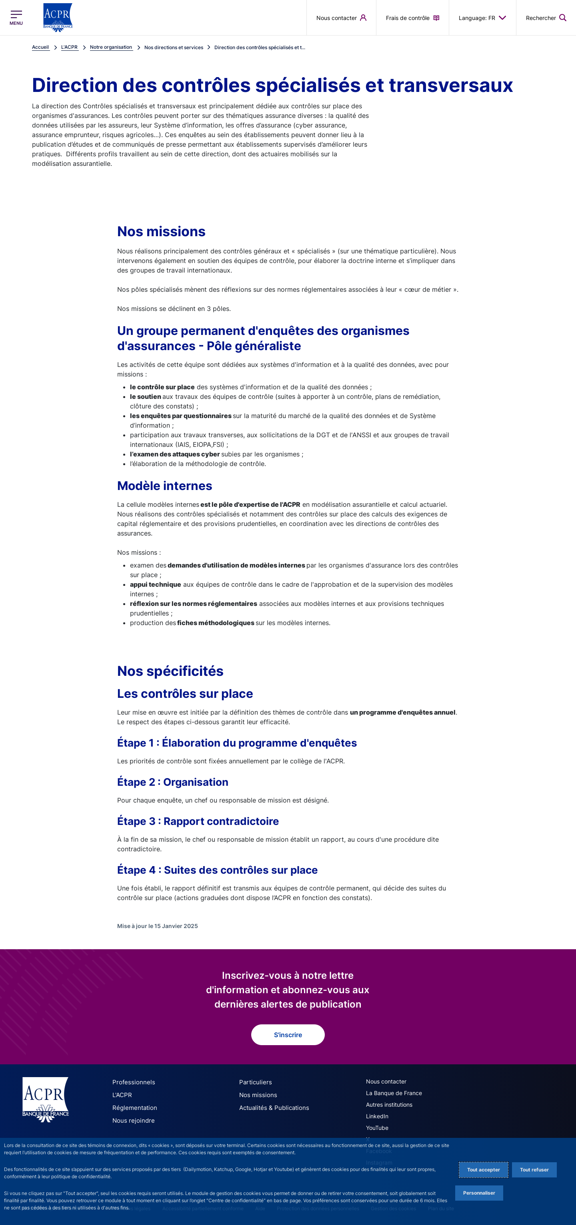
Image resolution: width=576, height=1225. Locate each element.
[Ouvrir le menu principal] (16, 18)
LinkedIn (377, 1116)
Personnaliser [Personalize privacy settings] (479, 1193)
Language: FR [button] (482, 18)
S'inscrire (288, 1035)
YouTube (377, 1127)
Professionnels (131, 1082)
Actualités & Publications (271, 1106)
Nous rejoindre (131, 1119)
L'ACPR (121, 1094)
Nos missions (256, 1094)
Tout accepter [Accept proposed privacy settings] (483, 1170)
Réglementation (132, 1106)
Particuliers (253, 1082)
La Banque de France (394, 1093)
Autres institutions (389, 1104)
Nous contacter (386, 1081)
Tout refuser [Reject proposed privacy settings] (534, 1170)
